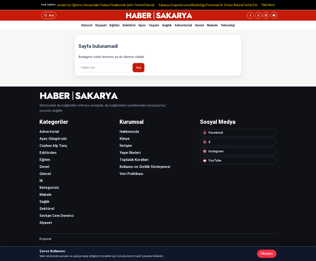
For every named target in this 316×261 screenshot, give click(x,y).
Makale (212, 25)
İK (41, 181)
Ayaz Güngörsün (53, 139)
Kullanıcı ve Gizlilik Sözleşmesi (145, 167)
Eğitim (115, 25)
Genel (199, 25)
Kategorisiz (49, 187)
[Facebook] (250, 15)
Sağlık (167, 25)
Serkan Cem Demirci (57, 216)
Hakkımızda (129, 132)
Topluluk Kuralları (134, 160)
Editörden (48, 153)
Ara (138, 67)
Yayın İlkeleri (130, 153)
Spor (142, 25)
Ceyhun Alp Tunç (53, 146)
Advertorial (183, 25)
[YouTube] (274, 15)
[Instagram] (266, 15)
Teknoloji (228, 25)
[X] (258, 15)
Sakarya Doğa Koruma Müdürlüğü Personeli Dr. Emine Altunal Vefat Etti (209, 5)
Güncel (86, 25)
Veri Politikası (131, 174)
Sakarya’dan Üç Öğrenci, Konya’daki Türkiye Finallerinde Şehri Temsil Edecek (103, 5)
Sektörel (128, 25)
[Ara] (48, 15)
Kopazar (46, 239)
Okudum (266, 253)
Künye (125, 139)
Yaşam (154, 25)
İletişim (126, 146)
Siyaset (101, 25)
